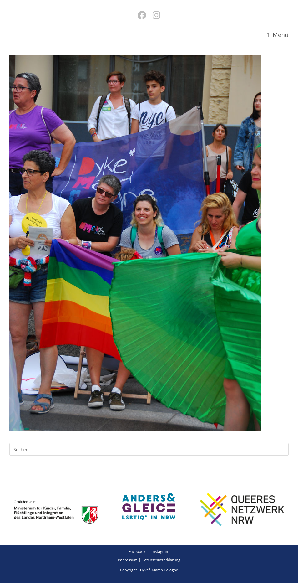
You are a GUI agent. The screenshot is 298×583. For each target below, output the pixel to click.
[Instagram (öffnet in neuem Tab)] (156, 15)
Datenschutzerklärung (161, 560)
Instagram (160, 551)
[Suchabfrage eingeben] (149, 449)
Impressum (128, 560)
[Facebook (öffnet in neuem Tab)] (141, 15)
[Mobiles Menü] (278, 35)
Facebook (137, 551)
